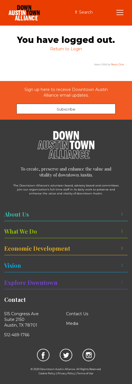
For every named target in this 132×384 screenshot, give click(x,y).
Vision (12, 265)
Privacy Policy (66, 373)
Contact (15, 299)
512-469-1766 (16, 334)
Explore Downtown (30, 282)
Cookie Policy (47, 373)
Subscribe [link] (66, 109)
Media (72, 323)
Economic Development (37, 248)
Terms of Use (85, 373)
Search (86, 12)
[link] (43, 354)
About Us (16, 214)
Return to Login (66, 48)
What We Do (20, 231)
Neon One (117, 64)
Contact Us (77, 313)
